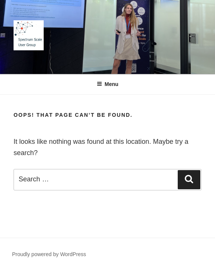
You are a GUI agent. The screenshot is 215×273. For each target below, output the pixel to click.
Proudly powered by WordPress (49, 254)
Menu (108, 84)
